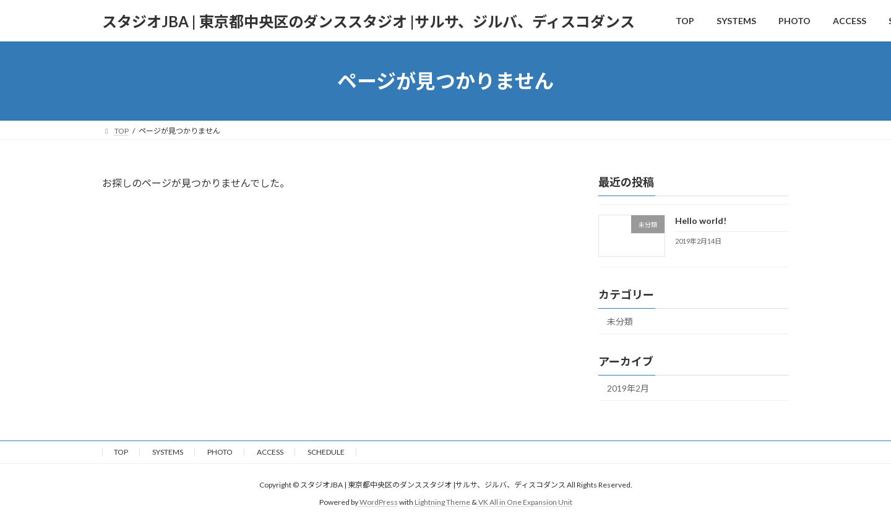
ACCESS (270, 452)
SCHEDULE (326, 452)
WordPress (378, 502)
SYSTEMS (167, 452)
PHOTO (220, 452)
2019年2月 (628, 388)
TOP (121, 452)
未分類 (620, 321)
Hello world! (700, 220)
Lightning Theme (442, 502)
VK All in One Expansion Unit (525, 502)
